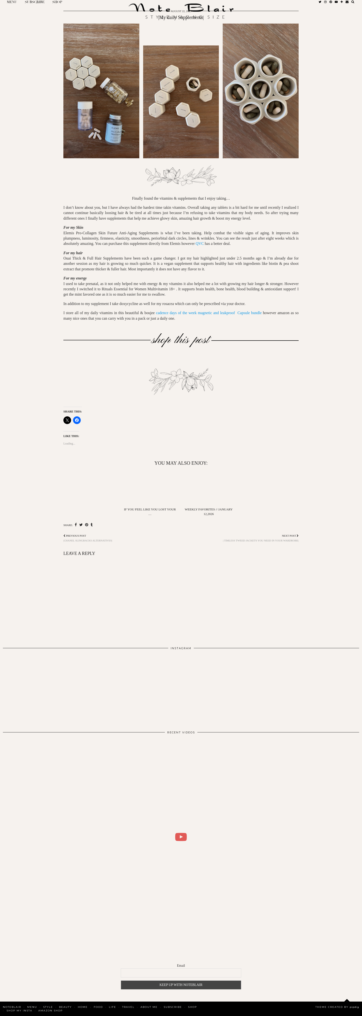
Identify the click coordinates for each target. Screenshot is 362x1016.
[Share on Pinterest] (86, 525)
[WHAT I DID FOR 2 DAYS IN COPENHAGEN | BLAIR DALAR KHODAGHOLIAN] (181, 837)
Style (48, 1007)
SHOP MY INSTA (19, 1010)
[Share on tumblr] (91, 525)
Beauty (65, 1007)
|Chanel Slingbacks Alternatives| (87, 538)
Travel (128, 1007)
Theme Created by (337, 1007)
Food (98, 1007)
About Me (149, 1007)
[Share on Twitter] (81, 525)
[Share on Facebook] (76, 525)
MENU (32, 1007)
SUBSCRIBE (173, 1007)
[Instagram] (38, 688)
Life (112, 1007)
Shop (192, 1007)
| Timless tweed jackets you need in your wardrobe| (261, 538)
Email (181, 965)
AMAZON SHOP (50, 1010)
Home (83, 1007)
